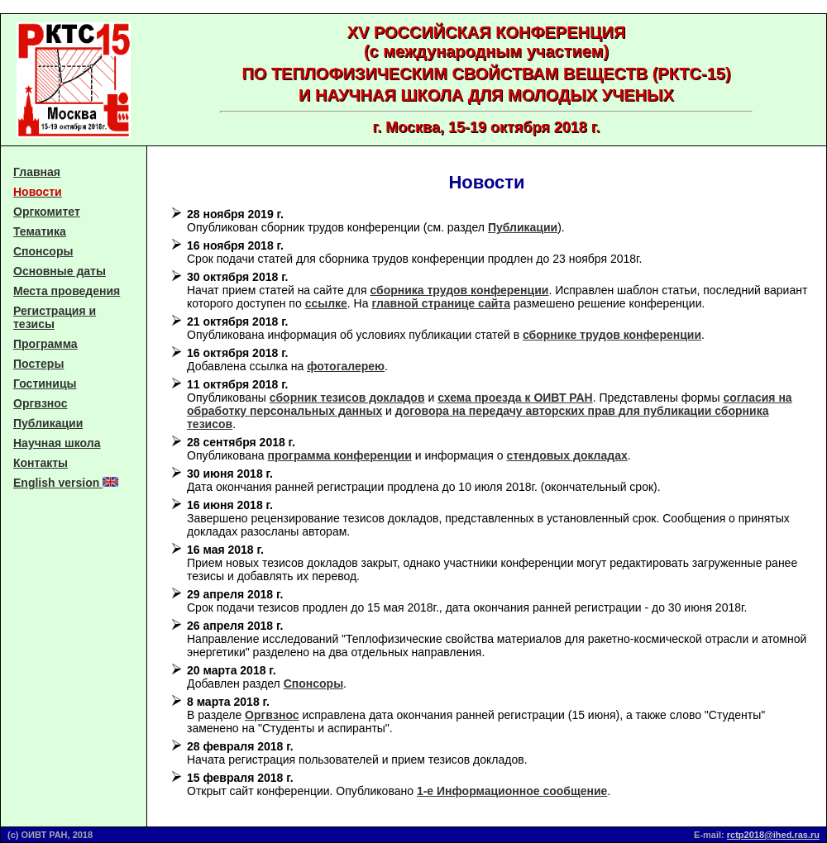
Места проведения (66, 291)
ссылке (326, 303)
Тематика (39, 231)
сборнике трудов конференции (612, 334)
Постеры (38, 363)
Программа (45, 343)
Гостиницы (44, 383)
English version (65, 482)
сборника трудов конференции (459, 290)
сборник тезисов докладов (347, 397)
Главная (36, 172)
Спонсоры (43, 251)
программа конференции (340, 455)
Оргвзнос (40, 403)
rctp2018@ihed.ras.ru (773, 835)
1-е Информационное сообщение (512, 791)
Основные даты (59, 271)
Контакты (40, 462)
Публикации (48, 423)
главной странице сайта (440, 303)
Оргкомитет (46, 211)
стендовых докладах (566, 455)
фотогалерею (346, 366)
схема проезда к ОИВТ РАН (515, 397)
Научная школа (57, 443)
